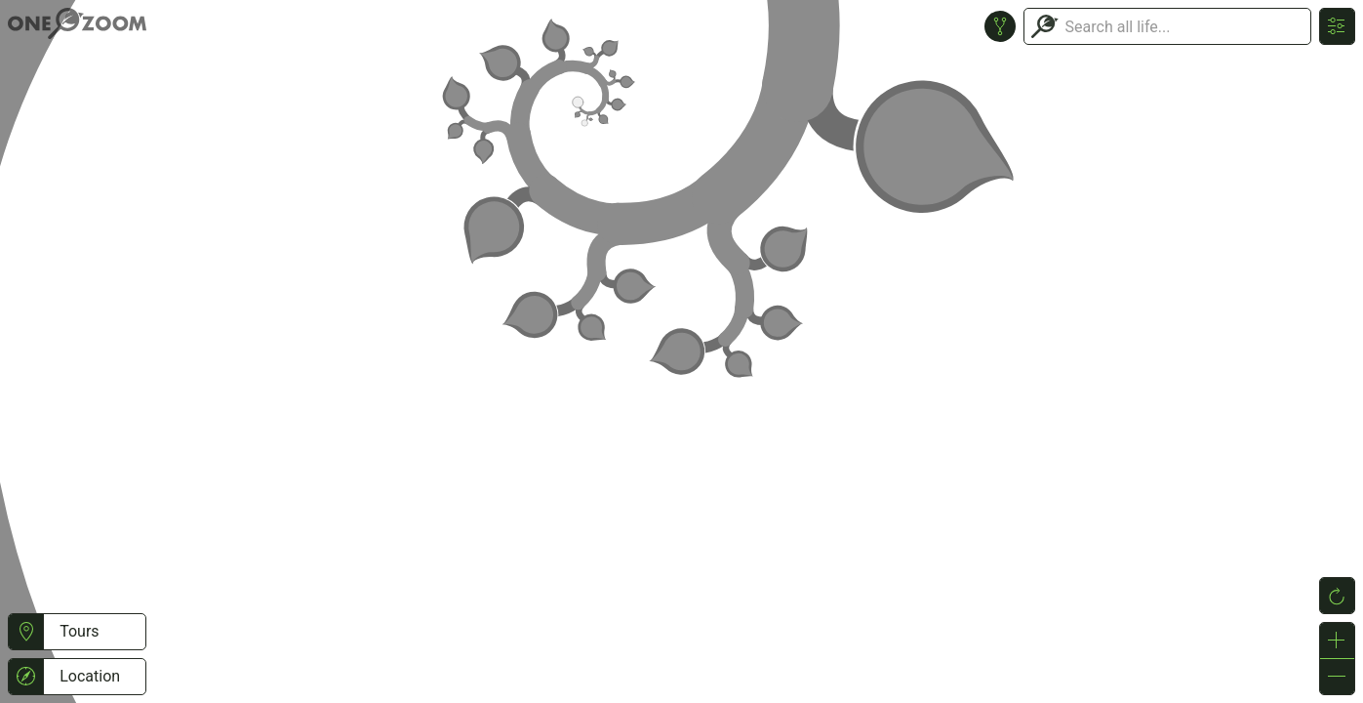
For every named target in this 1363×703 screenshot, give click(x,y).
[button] (26, 631)
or (681, 351)
